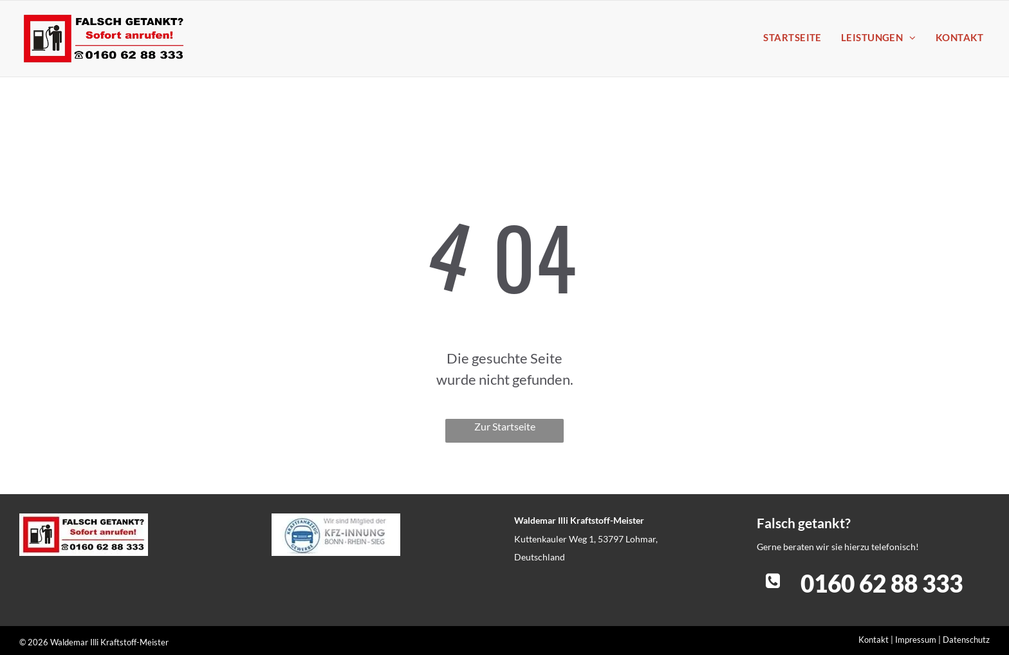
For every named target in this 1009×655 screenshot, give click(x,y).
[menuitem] (789, 37)
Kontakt (873, 639)
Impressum (915, 639)
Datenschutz (966, 639)
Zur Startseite (504, 426)
